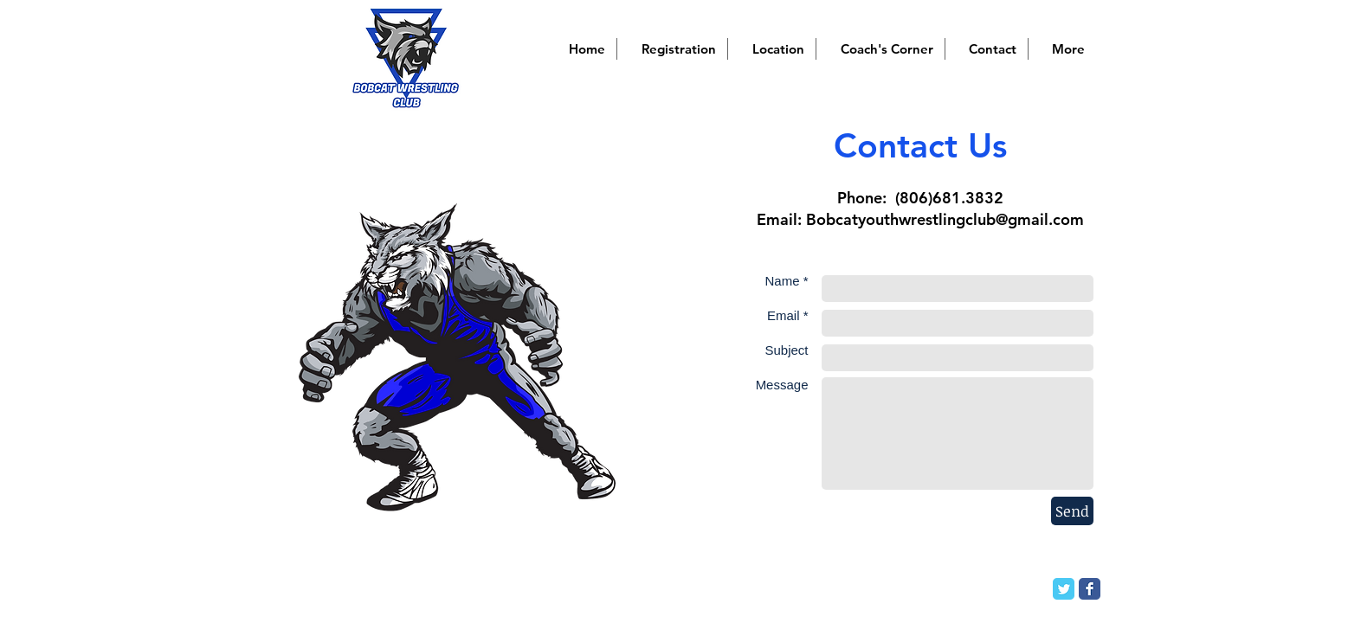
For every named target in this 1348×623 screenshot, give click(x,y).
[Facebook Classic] (1089, 589)
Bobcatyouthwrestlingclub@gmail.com (945, 219)
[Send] (1072, 511)
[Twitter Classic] (1063, 589)
